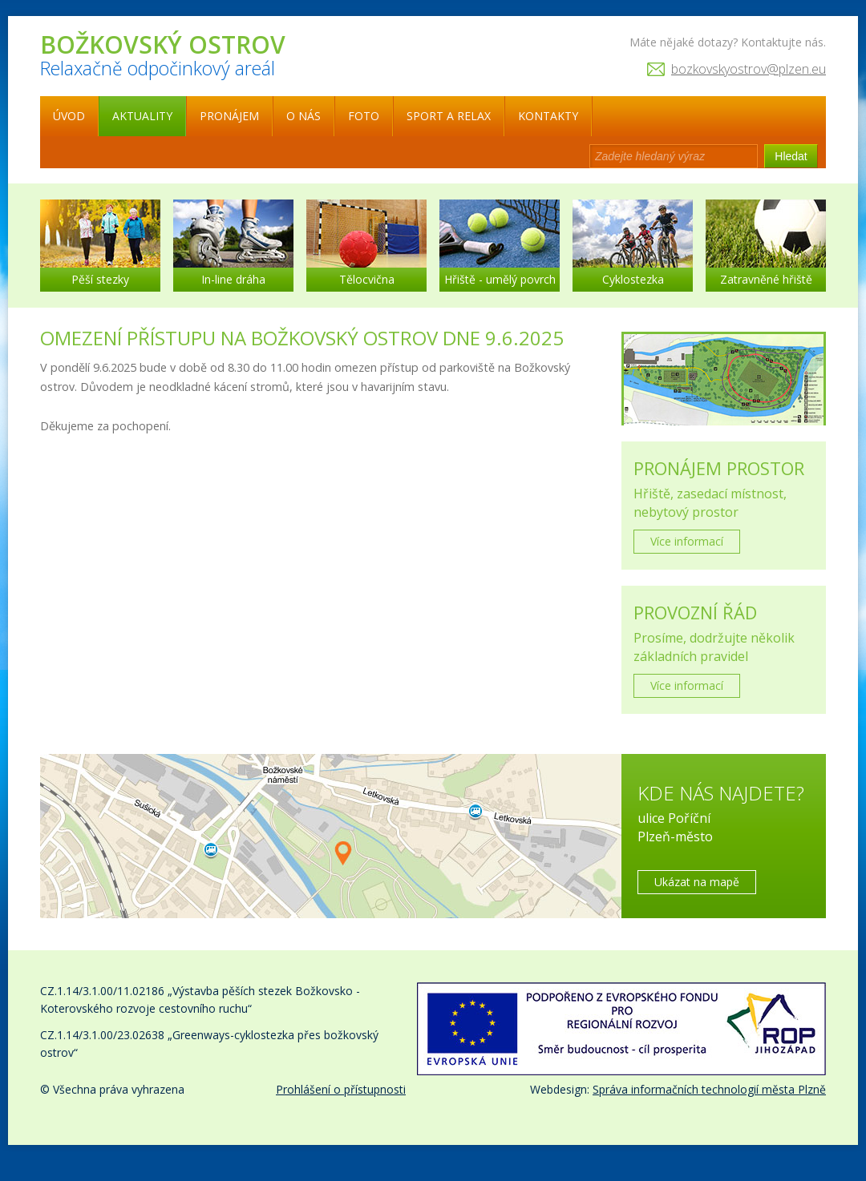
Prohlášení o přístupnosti (341, 1089)
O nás (303, 115)
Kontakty (548, 115)
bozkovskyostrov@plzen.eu (748, 69)
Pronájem (229, 115)
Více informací (686, 541)
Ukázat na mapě (696, 881)
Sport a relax (449, 115)
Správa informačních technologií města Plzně (709, 1089)
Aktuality (142, 115)
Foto (363, 115)
